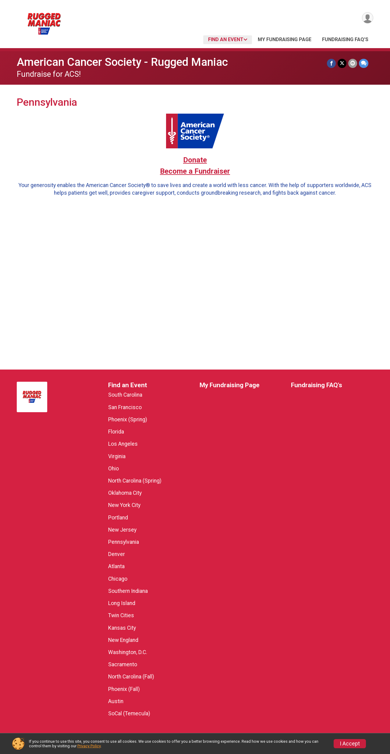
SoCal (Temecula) (129, 713)
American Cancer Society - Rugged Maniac (122, 62)
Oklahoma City (125, 493)
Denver (116, 554)
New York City (124, 505)
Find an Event (225, 39)
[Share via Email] (352, 63)
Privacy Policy (89, 746)
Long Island (121, 603)
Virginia (117, 456)
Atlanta (116, 566)
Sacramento (122, 664)
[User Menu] (367, 17)
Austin (115, 701)
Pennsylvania (123, 542)
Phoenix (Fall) (124, 689)
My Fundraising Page (284, 39)
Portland (118, 518)
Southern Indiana (128, 591)
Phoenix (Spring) (127, 419)
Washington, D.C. (127, 652)
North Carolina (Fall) (131, 677)
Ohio (113, 468)
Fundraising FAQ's (345, 39)
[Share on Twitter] (342, 63)
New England (123, 640)
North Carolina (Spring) (134, 481)
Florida (116, 432)
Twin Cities (121, 615)
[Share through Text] (363, 63)
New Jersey (122, 530)
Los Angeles (123, 444)
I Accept (350, 744)
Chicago (117, 579)
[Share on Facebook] (331, 63)
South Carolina (125, 395)
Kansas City (122, 628)
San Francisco (125, 407)
